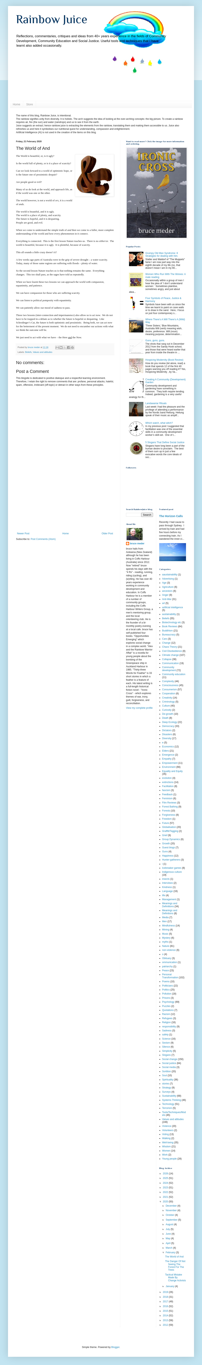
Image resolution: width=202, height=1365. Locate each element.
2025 (166, 1178)
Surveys (166, 1091)
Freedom (167, 818)
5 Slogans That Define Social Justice (164, 442)
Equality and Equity (172, 771)
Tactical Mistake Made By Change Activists (175, 1277)
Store (29, 104)
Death (165, 718)
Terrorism (167, 1108)
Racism (166, 1014)
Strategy (166, 1087)
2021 (166, 1197)
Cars (164, 638)
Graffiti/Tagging (170, 831)
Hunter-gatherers (171, 859)
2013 (166, 1320)
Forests (166, 810)
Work (165, 1154)
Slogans (166, 1055)
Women (166, 1150)
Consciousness (170, 685)
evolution (167, 778)
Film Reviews (169, 802)
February (171, 1252)
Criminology (168, 701)
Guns (165, 851)
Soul (164, 1075)
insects (166, 879)
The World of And (174, 1256)
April (168, 1243)
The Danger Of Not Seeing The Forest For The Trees (175, 1265)
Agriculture (168, 587)
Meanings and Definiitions (169, 905)
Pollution (166, 993)
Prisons (166, 998)
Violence (166, 1126)
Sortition (166, 1071)
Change (166, 642)
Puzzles (166, 1006)
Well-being (167, 1142)
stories (165, 1083)
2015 (166, 1311)
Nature (165, 946)
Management (169, 899)
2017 (166, 1301)
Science (166, 1038)
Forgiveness (168, 814)
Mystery (166, 937)
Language (167, 891)
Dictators (167, 730)
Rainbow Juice (51, 19)
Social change (169, 1059)
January (170, 1286)
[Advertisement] (65, 502)
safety (165, 1034)
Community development (169, 668)
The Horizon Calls (171, 516)
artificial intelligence (172, 607)
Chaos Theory (169, 646)
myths (165, 941)
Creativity (167, 697)
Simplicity (167, 1051)
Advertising (168, 578)
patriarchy (167, 966)
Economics (168, 746)
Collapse (167, 659)
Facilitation (168, 786)
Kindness (167, 887)
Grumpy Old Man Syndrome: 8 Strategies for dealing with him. (161, 254)
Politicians (167, 985)
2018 (166, 1297)
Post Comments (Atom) (43, 539)
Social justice (169, 1063)
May (168, 1238)
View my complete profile (139, 708)
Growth (166, 843)
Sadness (167, 1030)
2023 (166, 1187)
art (163, 603)
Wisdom (166, 1146)
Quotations (168, 1010)
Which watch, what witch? (159, 423)
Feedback (167, 794)
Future (165, 823)
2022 (166, 1192)
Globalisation (169, 827)
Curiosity (167, 710)
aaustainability (169, 574)
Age (164, 582)
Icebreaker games (171, 868)
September (172, 1219)
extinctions (168, 782)
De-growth (167, 714)
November (171, 1210)
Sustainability (169, 1095)
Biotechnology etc (171, 622)
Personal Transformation (170, 976)
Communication (170, 663)
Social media (169, 1067)
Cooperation (168, 693)
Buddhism (167, 630)
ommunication (169, 962)
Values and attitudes (42, 352)
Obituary (166, 958)
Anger (165, 595)
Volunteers (168, 1130)
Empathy (167, 758)
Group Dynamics (171, 839)
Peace (165, 970)
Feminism (167, 798)
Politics (166, 989)
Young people (169, 1158)
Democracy (168, 726)
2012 (166, 1325)
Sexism (166, 1042)
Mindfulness (168, 925)
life (163, 895)
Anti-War (166, 599)
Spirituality (167, 1079)
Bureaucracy (169, 634)
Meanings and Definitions (169, 912)
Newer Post (23, 533)
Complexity (168, 681)
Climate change (170, 655)
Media (165, 917)
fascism (166, 790)
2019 (166, 1292)
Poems (166, 981)
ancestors (167, 591)
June (168, 1233)
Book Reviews (169, 626)
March (169, 1247)
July (168, 1229)
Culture (166, 705)
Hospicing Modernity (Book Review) (164, 359)
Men (164, 921)
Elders (165, 750)
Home (16, 104)
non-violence (169, 950)
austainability (169, 614)
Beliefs (28, 352)
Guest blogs (168, 847)
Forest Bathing (170, 806)
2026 (166, 1173)
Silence (166, 1046)
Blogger (115, 1347)
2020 (166, 1201)
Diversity (166, 738)
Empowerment (170, 763)
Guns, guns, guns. (155, 340)
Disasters (167, 734)
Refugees (167, 1018)
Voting (165, 1134)
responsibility (169, 1026)
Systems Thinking (171, 1100)
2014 (166, 1315)
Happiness (168, 855)
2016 (166, 1306)
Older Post (107, 533)
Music (165, 933)
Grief (164, 835)
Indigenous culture (172, 872)
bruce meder (137, 543)
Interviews (167, 883)
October (170, 1215)
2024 (166, 1183)
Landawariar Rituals (156, 403)
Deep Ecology (169, 722)
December (171, 1205)
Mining (165, 929)
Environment (169, 767)
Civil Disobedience (172, 651)
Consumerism (169, 689)
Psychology (168, 1002)
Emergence (168, 754)
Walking (166, 1138)
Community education (173, 674)
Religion (166, 1022)
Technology (168, 1104)
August (170, 1224)
